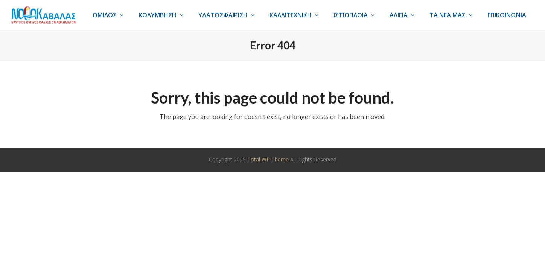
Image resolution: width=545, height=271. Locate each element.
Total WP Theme (268, 159)
